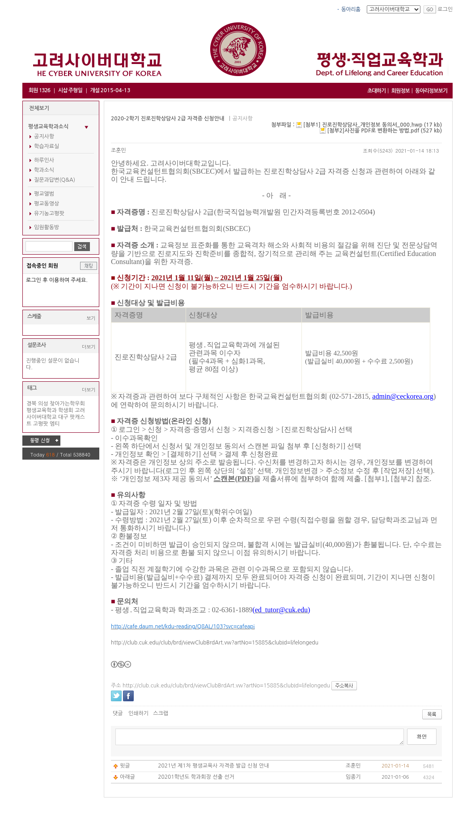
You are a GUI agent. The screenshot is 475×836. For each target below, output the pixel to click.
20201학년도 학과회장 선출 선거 (196, 777)
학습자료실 (46, 146)
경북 (31, 403)
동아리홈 (350, 9)
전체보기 (39, 108)
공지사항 (44, 136)
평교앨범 (44, 193)
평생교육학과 (41, 410)
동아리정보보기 (431, 91)
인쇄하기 (138, 713)
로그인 (445, 9)
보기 (90, 318)
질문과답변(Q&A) (54, 180)
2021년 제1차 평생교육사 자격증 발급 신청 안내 (213, 765)
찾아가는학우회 (67, 403)
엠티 (55, 424)
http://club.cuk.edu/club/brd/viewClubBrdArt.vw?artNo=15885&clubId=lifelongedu (214, 642)
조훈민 (118, 150)
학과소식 (44, 170)
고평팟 (40, 424)
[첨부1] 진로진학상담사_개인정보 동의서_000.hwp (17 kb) (372, 125)
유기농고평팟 (49, 213)
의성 (43, 403)
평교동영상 (46, 203)
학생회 (65, 410)
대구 (63, 417)
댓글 (118, 713)
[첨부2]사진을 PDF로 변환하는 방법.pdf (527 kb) (384, 130)
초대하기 (376, 91)
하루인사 (44, 160)
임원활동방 (46, 227)
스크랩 (160, 713)
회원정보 (400, 91)
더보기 (88, 346)
